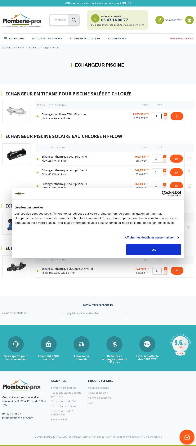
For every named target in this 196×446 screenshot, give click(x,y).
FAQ (90, 402)
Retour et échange (98, 392)
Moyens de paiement (99, 397)
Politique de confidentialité (127, 436)
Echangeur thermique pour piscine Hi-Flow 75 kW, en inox (65, 186)
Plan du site (98, 436)
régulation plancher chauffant (83, 313)
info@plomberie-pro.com (17, 418)
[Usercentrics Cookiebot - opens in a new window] (164, 193)
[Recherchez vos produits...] (64, 20)
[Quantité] (159, 116)
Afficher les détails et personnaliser (149, 237)
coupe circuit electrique (15, 313)
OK (154, 249)
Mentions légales (153, 436)
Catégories (14, 39)
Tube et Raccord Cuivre (64, 406)
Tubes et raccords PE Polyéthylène (62, 412)
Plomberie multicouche (85, 38)
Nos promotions (182, 38)
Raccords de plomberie (47, 38)
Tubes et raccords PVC (63, 401)
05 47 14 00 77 (11, 414)
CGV (108, 436)
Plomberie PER (117, 38)
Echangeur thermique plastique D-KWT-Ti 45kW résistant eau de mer (67, 270)
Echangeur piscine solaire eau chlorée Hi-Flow (63, 136)
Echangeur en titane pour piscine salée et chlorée (68, 93)
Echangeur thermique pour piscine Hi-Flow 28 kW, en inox (65, 158)
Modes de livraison (98, 387)
